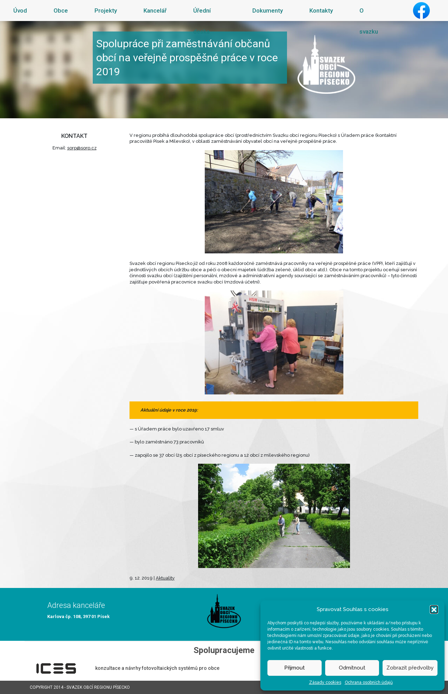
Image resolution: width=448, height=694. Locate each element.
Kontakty (321, 10)
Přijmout (294, 668)
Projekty (105, 10)
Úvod (20, 10)
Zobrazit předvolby (410, 668)
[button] (434, 609)
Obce (61, 10)
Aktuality (165, 578)
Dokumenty (267, 10)
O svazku (368, 21)
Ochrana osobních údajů (369, 682)
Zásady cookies (325, 682)
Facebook (421, 10)
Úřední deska (202, 21)
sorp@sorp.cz (82, 147)
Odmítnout (352, 668)
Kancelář (155, 10)
